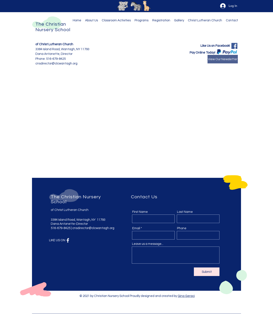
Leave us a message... (147, 243)
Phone (181, 228)
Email (136, 228)
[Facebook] (234, 46)
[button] (142, 20)
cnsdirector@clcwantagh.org (93, 228)
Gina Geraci (186, 296)
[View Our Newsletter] (223, 59)
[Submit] (206, 271)
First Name (140, 211)
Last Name (185, 211)
